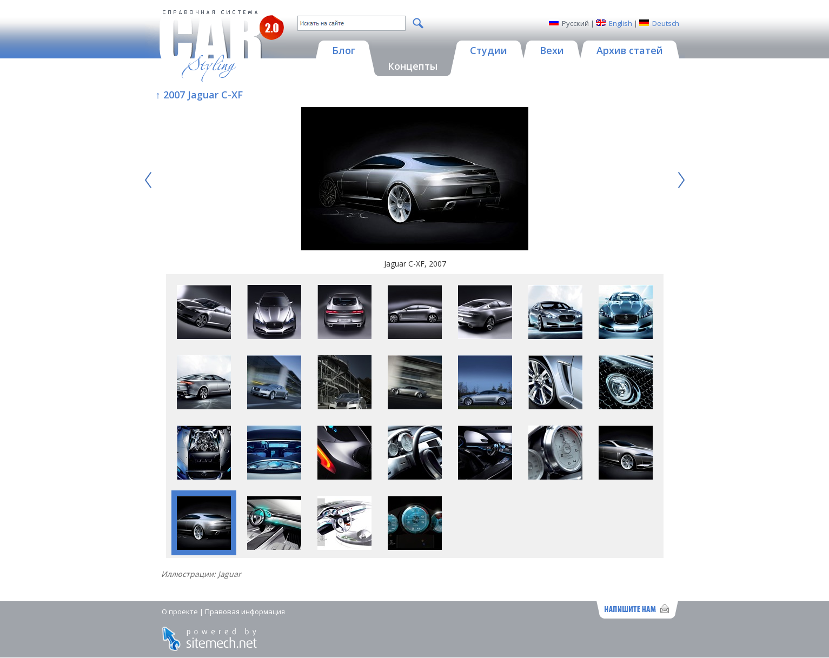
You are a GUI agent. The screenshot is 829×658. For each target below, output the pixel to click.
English (620, 23)
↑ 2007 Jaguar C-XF (199, 94)
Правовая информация (245, 611)
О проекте (180, 611)
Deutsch (665, 23)
